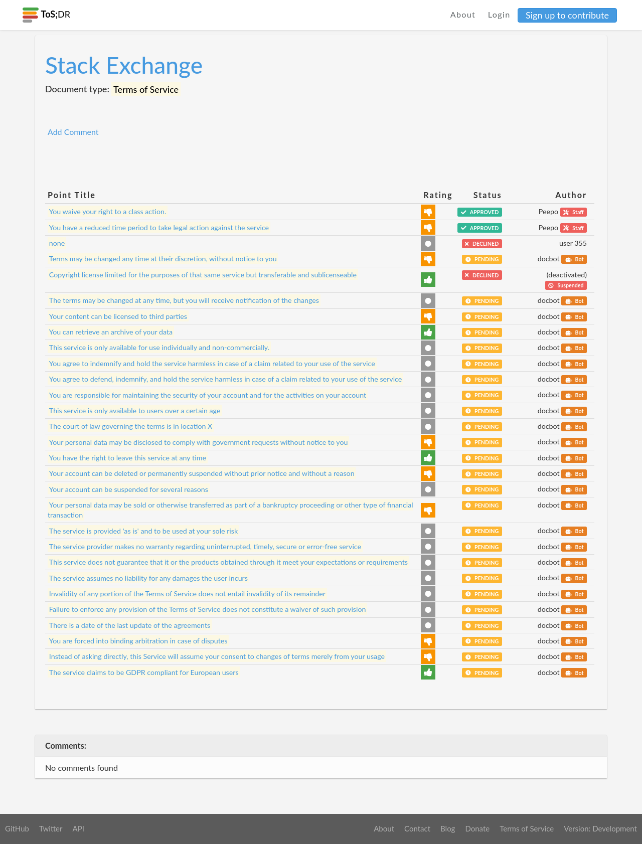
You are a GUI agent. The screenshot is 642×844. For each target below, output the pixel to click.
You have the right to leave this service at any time (127, 457)
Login (499, 14)
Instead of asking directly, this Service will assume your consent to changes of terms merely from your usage (217, 656)
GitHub (17, 828)
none (57, 243)
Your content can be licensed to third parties (118, 316)
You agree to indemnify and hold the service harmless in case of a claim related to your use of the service (212, 363)
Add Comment (73, 131)
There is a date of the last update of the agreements (129, 625)
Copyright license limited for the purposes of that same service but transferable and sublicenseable (203, 274)
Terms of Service (527, 828)
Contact (417, 828)
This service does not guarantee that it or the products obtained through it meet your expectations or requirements (228, 562)
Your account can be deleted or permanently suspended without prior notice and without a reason (202, 473)
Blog (447, 828)
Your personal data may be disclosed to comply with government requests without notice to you (198, 441)
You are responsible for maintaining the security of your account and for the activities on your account (207, 394)
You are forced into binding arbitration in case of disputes (138, 640)
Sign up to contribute (567, 15)
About (463, 14)
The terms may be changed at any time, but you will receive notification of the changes (184, 300)
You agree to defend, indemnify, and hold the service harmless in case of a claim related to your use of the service (225, 379)
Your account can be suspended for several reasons (128, 488)
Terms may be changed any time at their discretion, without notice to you (163, 258)
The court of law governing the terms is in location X (131, 426)
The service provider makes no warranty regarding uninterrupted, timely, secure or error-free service (205, 546)
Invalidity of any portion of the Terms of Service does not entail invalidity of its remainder (187, 593)
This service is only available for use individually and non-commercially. (159, 347)
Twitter (51, 828)
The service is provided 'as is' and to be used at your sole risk (143, 530)
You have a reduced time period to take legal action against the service (159, 227)
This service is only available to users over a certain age (135, 410)
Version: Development (600, 828)
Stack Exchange (124, 65)
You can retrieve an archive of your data (111, 331)
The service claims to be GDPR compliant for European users (144, 672)
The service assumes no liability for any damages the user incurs (148, 577)
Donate (477, 828)
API (78, 828)
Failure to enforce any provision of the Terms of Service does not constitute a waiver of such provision (207, 609)
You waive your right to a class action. (107, 211)
